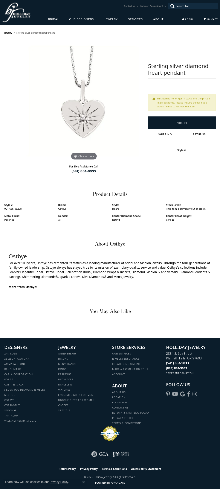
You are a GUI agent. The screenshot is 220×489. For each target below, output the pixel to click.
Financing (119, 402)
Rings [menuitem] (62, 369)
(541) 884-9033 (84, 171)
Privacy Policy (123, 417)
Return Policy (67, 469)
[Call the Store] (177, 363)
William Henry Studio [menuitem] (20, 420)
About (158, 19)
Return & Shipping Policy (131, 412)
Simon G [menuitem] (10, 410)
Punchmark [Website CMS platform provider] (118, 482)
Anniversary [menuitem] (67, 353)
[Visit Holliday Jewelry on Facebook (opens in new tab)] (188, 394)
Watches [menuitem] (64, 389)
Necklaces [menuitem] (65, 379)
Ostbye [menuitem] (9, 400)
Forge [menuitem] (8, 379)
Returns (199, 134)
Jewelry (111, 19)
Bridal (53, 19)
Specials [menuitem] (64, 410)
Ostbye (62, 208)
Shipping (165, 134)
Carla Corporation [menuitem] (18, 374)
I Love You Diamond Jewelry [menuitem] (24, 389)
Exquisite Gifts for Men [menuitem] (75, 394)
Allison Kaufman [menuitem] (17, 358)
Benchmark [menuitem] (12, 369)
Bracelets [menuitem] (65, 384)
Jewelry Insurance (125, 358)
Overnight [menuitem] (12, 405)
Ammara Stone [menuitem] (15, 363)
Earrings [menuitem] (65, 374)
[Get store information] (180, 373)
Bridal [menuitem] (63, 358)
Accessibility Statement (146, 469)
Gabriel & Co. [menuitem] (14, 384)
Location (119, 397)
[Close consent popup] (83, 482)
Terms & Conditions (127, 423)
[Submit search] (171, 6)
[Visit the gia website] (99, 454)
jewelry (8, 32)
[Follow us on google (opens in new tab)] (182, 394)
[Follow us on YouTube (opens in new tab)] (175, 394)
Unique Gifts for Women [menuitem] (76, 400)
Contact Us (120, 407)
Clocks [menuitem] (63, 405)
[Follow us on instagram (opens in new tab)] (194, 394)
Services (135, 19)
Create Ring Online (126, 363)
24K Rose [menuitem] (10, 353)
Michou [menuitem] (9, 394)
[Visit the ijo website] (121, 454)
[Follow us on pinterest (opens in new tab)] (168, 394)
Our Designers (81, 19)
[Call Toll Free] (176, 368)
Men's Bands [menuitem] (67, 363)
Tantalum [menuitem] (11, 415)
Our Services (121, 353)
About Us (119, 392)
